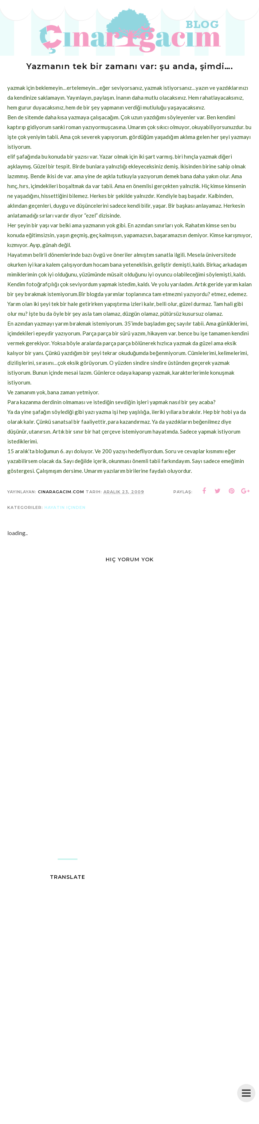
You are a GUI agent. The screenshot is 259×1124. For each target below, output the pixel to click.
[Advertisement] (129, 800)
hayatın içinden (65, 507)
